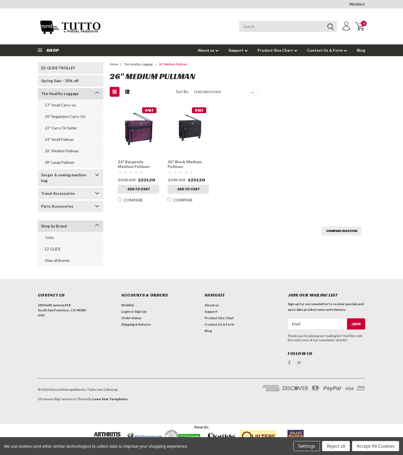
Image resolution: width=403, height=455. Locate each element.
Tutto (49, 237)
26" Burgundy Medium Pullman (134, 164)
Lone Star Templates (110, 399)
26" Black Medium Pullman (185, 164)
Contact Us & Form (327, 50)
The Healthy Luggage (60, 93)
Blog (361, 50)
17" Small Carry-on (60, 105)
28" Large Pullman (59, 162)
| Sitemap (111, 389)
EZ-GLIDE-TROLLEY (58, 68)
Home (114, 64)
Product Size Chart (277, 50)
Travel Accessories (58, 193)
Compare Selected (341, 231)
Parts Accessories (57, 206)
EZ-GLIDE (53, 249)
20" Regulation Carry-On (65, 116)
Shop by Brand (54, 226)
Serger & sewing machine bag (63, 178)
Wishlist (357, 4)
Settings (306, 446)
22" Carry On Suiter (61, 128)
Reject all (336, 446)
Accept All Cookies (376, 446)
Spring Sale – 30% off (60, 81)
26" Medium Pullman (62, 151)
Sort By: (182, 91)
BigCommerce (65, 399)
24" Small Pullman (59, 139)
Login (125, 311)
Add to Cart (138, 189)
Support (238, 50)
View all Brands (57, 260)
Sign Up (140, 311)
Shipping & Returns (136, 324)
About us (208, 50)
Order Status (131, 318)
